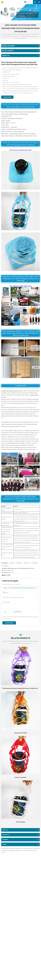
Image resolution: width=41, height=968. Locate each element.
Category (9, 34)
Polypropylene (5, 565)
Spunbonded (34, 563)
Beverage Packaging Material (32, 34)
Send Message (9, 623)
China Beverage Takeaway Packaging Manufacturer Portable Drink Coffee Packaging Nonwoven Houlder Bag (20, 688)
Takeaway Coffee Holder (20, 733)
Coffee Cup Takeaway (20, 777)
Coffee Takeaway (20, 822)
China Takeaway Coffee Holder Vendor (20, 286)
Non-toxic (12, 563)
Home (4, 34)
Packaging (19, 563)
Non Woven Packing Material (18, 34)
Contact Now (7, 97)
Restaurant (26, 563)
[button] (39, 13)
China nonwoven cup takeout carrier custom (20, 150)
